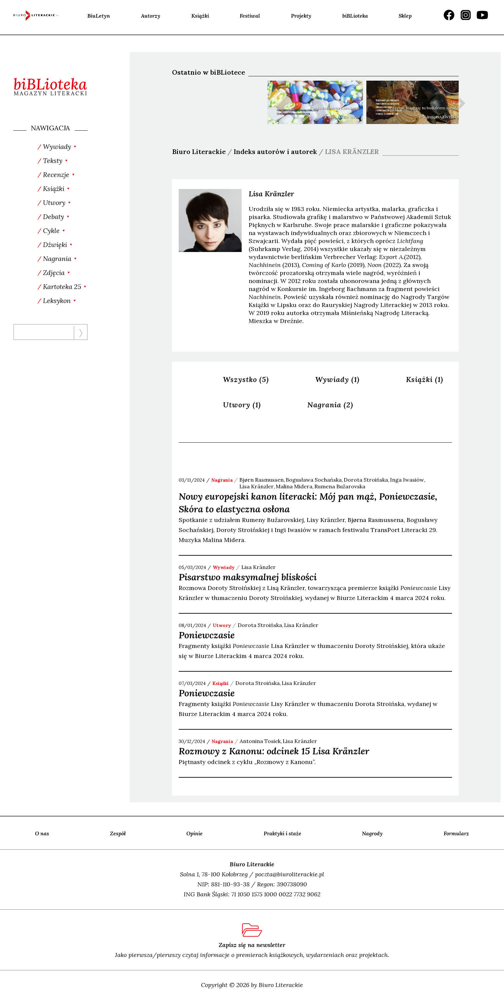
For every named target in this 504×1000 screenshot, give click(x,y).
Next (462, 103)
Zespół (118, 833)
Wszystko (246, 379)
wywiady (224, 567)
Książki (200, 15)
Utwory (242, 404)
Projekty (301, 15)
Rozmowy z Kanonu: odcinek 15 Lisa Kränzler (274, 751)
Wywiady (337, 379)
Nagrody (372, 833)
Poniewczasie (207, 635)
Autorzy (150, 15)
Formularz (456, 833)
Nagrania (330, 404)
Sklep (405, 15)
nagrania (222, 480)
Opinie (194, 833)
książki (220, 683)
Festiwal (250, 15)
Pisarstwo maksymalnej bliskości (248, 577)
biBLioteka (355, 15)
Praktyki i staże (282, 833)
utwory (222, 625)
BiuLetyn (98, 15)
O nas (42, 833)
